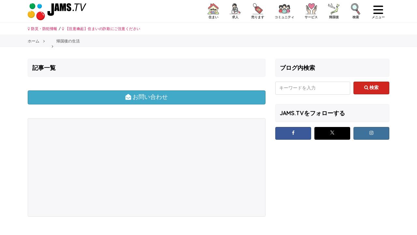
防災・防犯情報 (42, 28)
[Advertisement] (87, 167)
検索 (371, 87)
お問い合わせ (146, 97)
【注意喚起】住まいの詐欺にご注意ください (101, 28)
